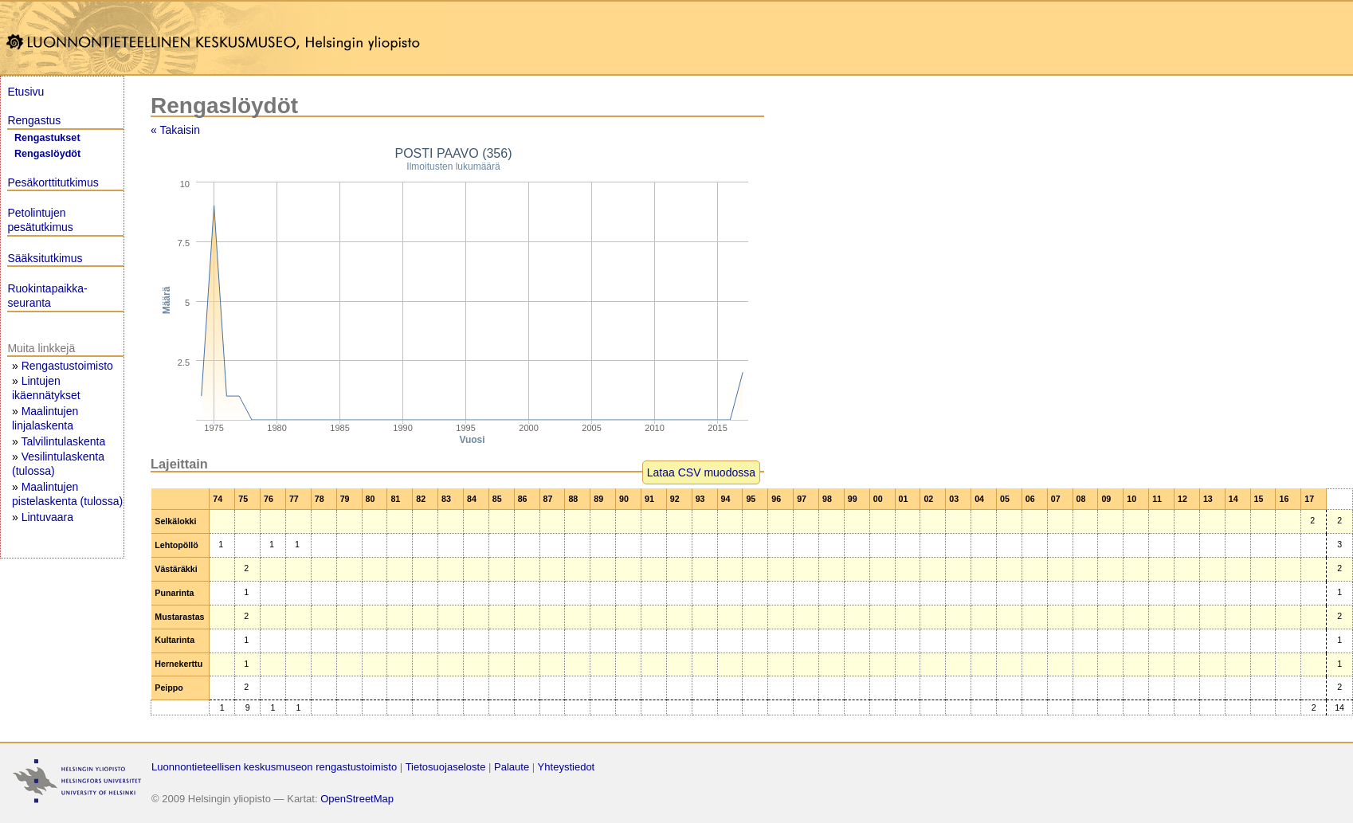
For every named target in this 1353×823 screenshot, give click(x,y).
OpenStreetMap (357, 799)
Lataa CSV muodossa (701, 472)
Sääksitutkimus (44, 258)
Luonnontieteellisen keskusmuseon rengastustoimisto (274, 767)
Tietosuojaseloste (446, 767)
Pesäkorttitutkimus (52, 182)
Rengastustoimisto (67, 365)
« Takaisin (175, 129)
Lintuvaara (47, 517)
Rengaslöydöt (47, 153)
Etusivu (25, 91)
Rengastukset (47, 137)
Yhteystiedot (566, 767)
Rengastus (34, 120)
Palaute (511, 767)
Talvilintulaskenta (63, 441)
